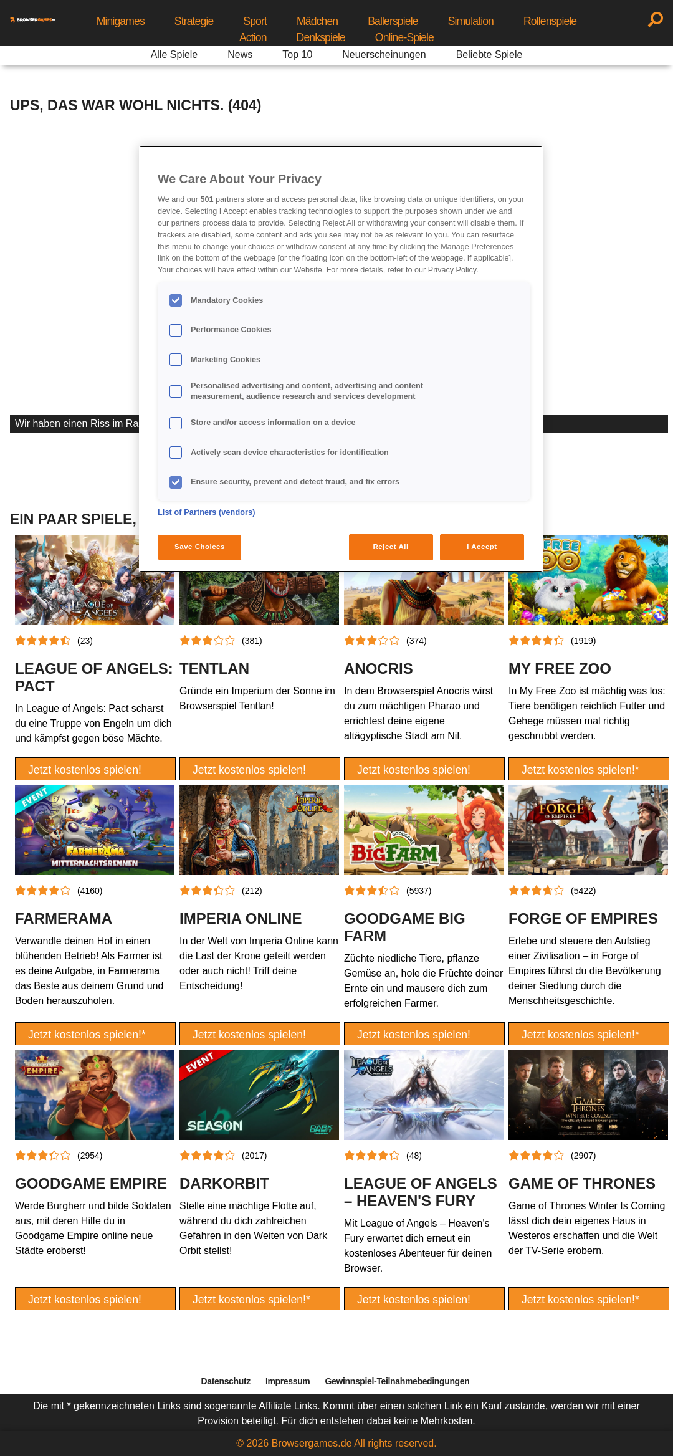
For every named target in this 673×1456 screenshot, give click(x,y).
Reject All (391, 546)
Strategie (194, 21)
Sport (255, 21)
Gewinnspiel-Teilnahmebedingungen (397, 1381)
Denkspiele (321, 37)
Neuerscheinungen (384, 54)
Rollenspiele (549, 21)
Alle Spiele (174, 54)
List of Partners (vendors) (206, 512)
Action (253, 37)
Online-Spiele (404, 37)
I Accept (482, 546)
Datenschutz (226, 1381)
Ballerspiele (393, 21)
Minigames (121, 21)
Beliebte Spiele (489, 54)
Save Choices (199, 546)
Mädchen (317, 21)
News (239, 54)
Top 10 (297, 54)
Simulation (471, 21)
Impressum (287, 1381)
